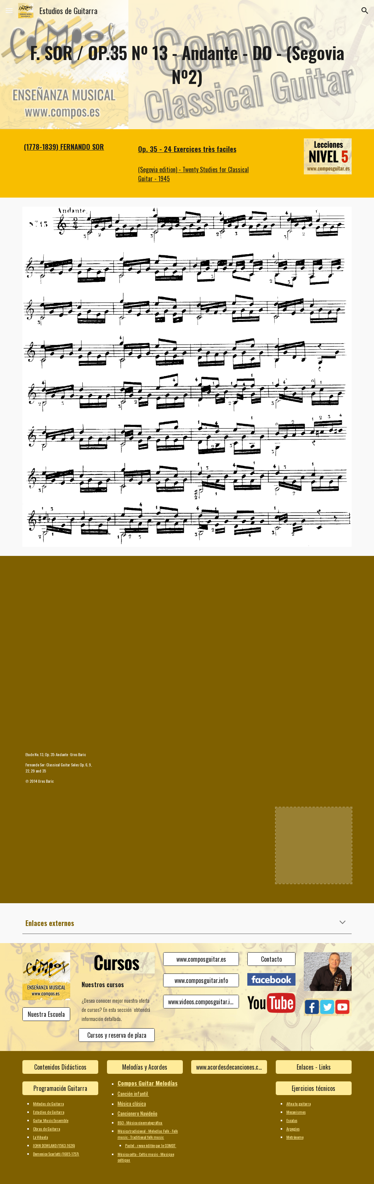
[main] (187, 64)
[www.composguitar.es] (201, 959)
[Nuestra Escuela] (46, 1014)
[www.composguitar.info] (201, 980)
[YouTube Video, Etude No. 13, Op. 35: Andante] (60, 708)
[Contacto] (271, 959)
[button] (9, 10)
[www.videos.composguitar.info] (201, 1001)
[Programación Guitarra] (60, 1088)
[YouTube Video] (60, 603)
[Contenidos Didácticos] (60, 1067)
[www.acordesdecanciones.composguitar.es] (229, 1067)
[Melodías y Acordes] (144, 1067)
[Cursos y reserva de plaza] (116, 1035)
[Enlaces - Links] (313, 1067)
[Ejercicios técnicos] (313, 1088)
